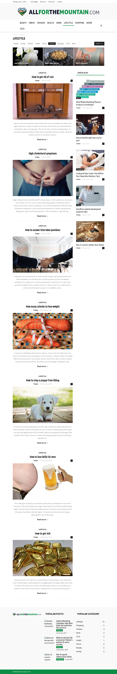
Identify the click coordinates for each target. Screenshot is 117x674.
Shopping (79, 22)
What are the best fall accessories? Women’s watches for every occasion (64, 641)
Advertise (51, 2)
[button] (101, 26)
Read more (42, 140)
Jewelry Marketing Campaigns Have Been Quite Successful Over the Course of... (64, 624)
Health (50, 22)
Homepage (34, 2)
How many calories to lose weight (43, 306)
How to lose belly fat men (43, 456)
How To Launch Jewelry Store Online (90, 245)
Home (59, 22)
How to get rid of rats (43, 76)
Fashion (41, 22)
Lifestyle (68, 22)
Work (89, 22)
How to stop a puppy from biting (42, 380)
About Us (43, 2)
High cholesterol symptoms (43, 153)
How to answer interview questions (42, 229)
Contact (59, 2)
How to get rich (42, 533)
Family (32, 22)
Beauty (23, 22)
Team (37, 81)
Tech (22, 28)
